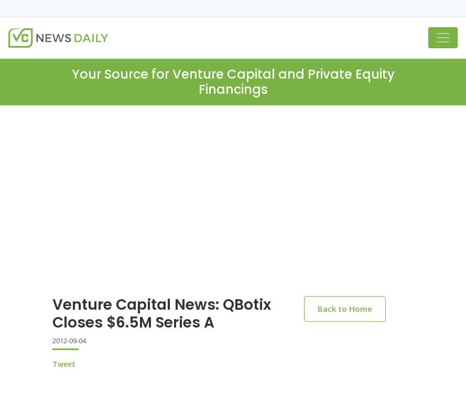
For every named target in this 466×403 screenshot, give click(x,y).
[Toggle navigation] (443, 37)
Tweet (63, 364)
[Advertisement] (233, 209)
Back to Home (345, 308)
